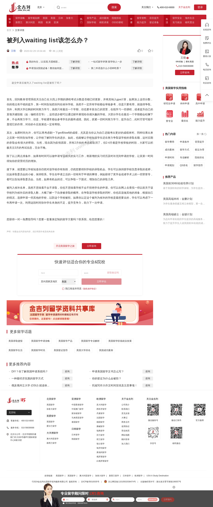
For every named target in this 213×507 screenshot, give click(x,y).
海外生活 (189, 18)
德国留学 (101, 422)
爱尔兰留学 (52, 426)
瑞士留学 (101, 444)
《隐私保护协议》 (90, 289)
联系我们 (125, 409)
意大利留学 (101, 405)
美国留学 (51, 405)
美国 (53, 18)
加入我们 (125, 444)
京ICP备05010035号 (90, 482)
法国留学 (101, 418)
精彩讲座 (104, 22)
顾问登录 (125, 439)
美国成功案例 (106, 350)
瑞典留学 (101, 431)
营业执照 (125, 431)
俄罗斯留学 (101, 457)
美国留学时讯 (38, 350)
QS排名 (184, 165)
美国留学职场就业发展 (120, 341)
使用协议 (125, 426)
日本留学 (76, 435)
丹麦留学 (101, 413)
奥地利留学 (101, 452)
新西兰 (18, 22)
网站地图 (125, 435)
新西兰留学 (52, 443)
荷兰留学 (101, 439)
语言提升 (154, 18)
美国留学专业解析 (90, 341)
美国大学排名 (83, 350)
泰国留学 (76, 422)
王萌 (11, 50)
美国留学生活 (15, 350)
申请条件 (184, 141)
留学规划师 (34, 18)
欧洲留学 (139, 476)
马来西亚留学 (78, 418)
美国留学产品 (65, 341)
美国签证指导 (61, 350)
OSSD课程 (117, 22)
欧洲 (48, 22)
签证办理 (199, 149)
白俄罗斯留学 (102, 461)
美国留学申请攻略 (40, 341)
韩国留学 (76, 439)
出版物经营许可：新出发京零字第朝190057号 (160, 482)
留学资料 (141, 18)
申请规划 (169, 165)
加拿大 (69, 18)
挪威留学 (101, 426)
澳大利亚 (30, 22)
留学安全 (177, 18)
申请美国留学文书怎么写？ (108, 371)
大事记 (124, 418)
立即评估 (101, 281)
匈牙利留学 (101, 448)
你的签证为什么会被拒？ (106, 378)
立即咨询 (91, 246)
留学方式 (184, 149)
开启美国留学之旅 (65, 246)
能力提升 (141, 22)
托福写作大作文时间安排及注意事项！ (114, 385)
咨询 (67, 371)
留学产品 (91, 18)
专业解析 (184, 157)
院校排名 (116, 18)
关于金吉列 (184, 7)
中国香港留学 (78, 405)
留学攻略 (20, 18)
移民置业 (189, 22)
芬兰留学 (101, 435)
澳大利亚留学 (53, 439)
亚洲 (56, 22)
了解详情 (75, 61)
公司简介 (125, 405)
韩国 (40, 22)
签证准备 (154, 22)
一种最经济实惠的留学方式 (27, 378)
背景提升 (199, 141)
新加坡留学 (77, 413)
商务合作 (125, 422)
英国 (45, 18)
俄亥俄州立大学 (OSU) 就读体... (30, 385)
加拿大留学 (52, 409)
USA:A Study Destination (158, 476)
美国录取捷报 (15, 341)
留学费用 (169, 141)
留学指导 (198, 165)
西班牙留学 (101, 409)
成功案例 (104, 18)
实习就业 (177, 22)
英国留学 (51, 422)
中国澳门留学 (78, 409)
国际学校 (91, 22)
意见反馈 (125, 413)
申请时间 (169, 157)
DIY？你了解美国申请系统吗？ (29, 371)
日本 (60, 18)
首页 (9, 30)
